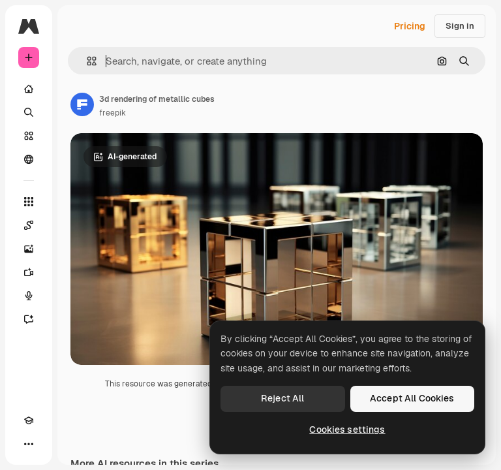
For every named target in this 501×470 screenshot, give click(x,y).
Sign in (460, 25)
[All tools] (28, 201)
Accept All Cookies (412, 398)
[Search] (28, 112)
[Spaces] (28, 225)
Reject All (282, 398)
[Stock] (28, 135)
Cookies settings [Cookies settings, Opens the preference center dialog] (347, 429)
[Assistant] (28, 319)
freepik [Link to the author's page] (112, 113)
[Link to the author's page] (82, 104)
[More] (28, 443)
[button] (86, 61)
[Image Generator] (28, 248)
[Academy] (28, 420)
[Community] (28, 159)
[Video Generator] (28, 272)
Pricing (409, 26)
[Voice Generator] (28, 295)
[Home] (28, 88)
